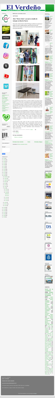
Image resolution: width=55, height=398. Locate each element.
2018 (4, 170)
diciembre (6, 176)
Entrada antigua (38, 141)
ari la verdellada (48, 344)
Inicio (29, 141)
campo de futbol (48, 357)
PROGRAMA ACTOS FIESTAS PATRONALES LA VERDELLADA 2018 (48, 142)
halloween (47, 348)
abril (5, 187)
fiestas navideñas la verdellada (49, 301)
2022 (4, 164)
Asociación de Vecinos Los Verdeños (49, 306)
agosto (5, 181)
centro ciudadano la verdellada (49, 330)
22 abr (6, 189)
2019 (4, 169)
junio (5, 184)
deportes (46, 349)
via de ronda (50, 325)
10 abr (6, 197)
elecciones (47, 323)
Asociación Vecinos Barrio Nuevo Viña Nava (49, 314)
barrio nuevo (48, 308)
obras (46, 312)
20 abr (6, 190)
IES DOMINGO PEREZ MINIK (5, 98)
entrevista (51, 370)
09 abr (6, 198)
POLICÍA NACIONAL (5, 103)
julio (5, 183)
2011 (4, 212)
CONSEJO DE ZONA (49, 351)
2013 (4, 209)
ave (49, 365)
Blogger (35, 393)
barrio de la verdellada (49, 289)
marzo (5, 202)
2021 (4, 166)
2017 (4, 172)
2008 (4, 216)
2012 (4, 210)
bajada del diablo (48, 343)
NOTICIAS (7, 193)
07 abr (6, 200)
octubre (5, 178)
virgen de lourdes (49, 324)
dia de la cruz (48, 342)
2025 (4, 159)
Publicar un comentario (18, 137)
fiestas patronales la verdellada (49, 294)
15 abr (6, 192)
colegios (48, 326)
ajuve (46, 303)
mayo (5, 186)
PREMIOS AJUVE (49, 332)
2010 (4, 213)
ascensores (47, 368)
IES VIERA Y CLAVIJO (4, 102)
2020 (4, 167)
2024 (4, 161)
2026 (4, 158)
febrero (5, 203)
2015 (4, 175)
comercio (17, 132)
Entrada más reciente (18, 141)
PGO (46, 365)
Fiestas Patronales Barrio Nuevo (49, 318)
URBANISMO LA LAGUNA (5, 110)
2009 (4, 215)
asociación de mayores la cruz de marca (49, 334)
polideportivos (47, 367)
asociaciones (47, 374)
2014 (4, 207)
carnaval (46, 350)
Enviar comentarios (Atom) (22, 144)
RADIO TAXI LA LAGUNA (5, 106)
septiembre (6, 180)
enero (5, 205)
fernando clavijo (48, 358)
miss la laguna (47, 359)
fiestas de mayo (48, 371)
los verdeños (49, 352)
